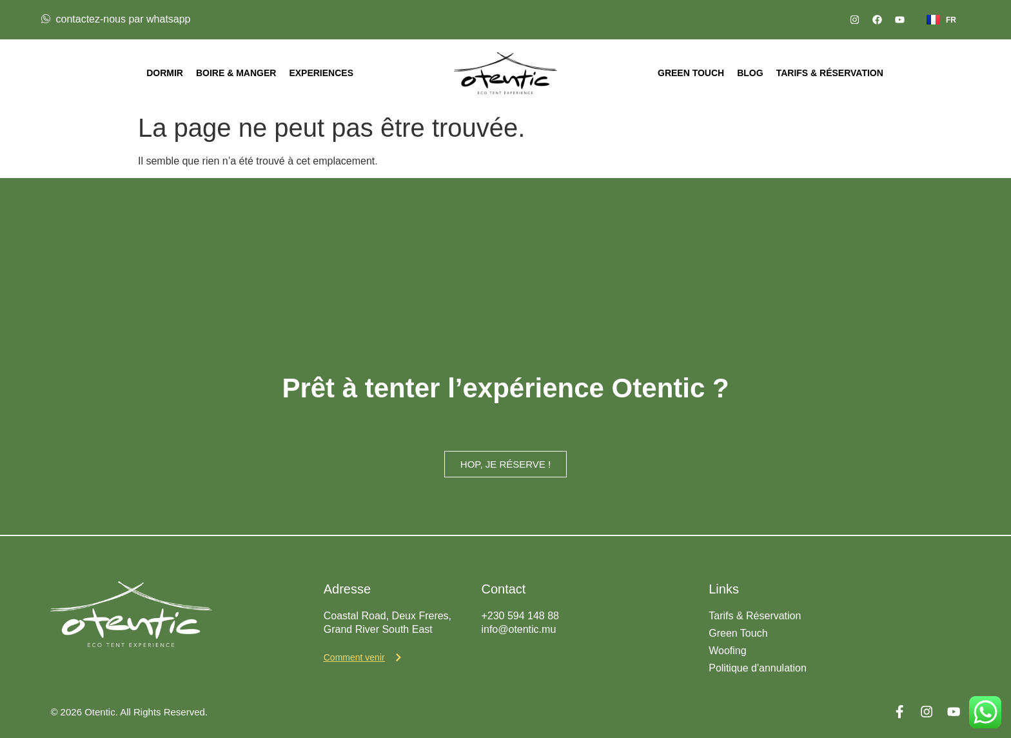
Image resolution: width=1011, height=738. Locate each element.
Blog (750, 73)
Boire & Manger (236, 73)
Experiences (321, 73)
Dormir (164, 73)
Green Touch (691, 73)
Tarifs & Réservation (829, 73)
